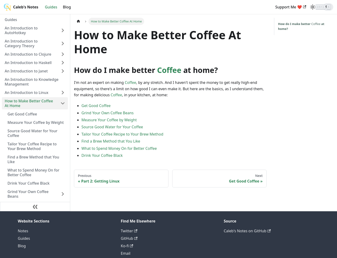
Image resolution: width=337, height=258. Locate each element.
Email (125, 253)
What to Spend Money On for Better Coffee (33, 172)
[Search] (319, 7)
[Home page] (78, 21)
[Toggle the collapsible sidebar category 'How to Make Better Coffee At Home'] (63, 103)
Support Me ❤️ (272, 7)
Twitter (129, 230)
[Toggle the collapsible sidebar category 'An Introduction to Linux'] (63, 92)
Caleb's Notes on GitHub (247, 230)
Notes (23, 230)
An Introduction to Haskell (28, 62)
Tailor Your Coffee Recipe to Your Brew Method (32, 146)
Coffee (169, 70)
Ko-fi (127, 245)
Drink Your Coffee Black (28, 183)
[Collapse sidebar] (35, 206)
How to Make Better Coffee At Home (29, 103)
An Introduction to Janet (26, 71)
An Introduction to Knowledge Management (32, 82)
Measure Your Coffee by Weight (35, 122)
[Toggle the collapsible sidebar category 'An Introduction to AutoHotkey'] (63, 30)
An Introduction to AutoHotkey (21, 30)
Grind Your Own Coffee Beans (27, 194)
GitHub (129, 238)
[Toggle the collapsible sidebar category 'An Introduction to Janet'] (63, 71)
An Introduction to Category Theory (21, 43)
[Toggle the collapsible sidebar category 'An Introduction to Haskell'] (63, 62)
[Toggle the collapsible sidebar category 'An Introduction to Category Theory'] (63, 43)
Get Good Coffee (22, 114)
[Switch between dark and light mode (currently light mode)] (295, 7)
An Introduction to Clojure (28, 54)
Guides (51, 7)
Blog (67, 7)
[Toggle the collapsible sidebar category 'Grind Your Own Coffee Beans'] (63, 194)
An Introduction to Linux (26, 92)
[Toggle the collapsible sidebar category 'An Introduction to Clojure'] (63, 54)
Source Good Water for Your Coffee (32, 133)
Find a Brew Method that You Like (33, 159)
